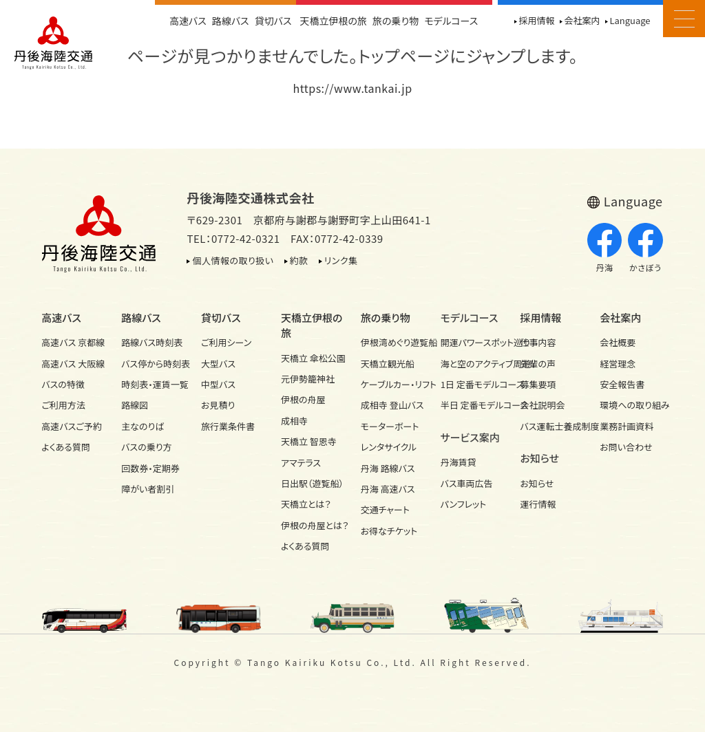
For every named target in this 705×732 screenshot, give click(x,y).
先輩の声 (538, 363)
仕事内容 (538, 342)
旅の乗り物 (395, 21)
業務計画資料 (626, 426)
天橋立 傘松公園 (312, 358)
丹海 (604, 248)
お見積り (218, 404)
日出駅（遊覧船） (312, 483)
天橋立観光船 (387, 363)
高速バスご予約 (71, 426)
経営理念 (617, 363)
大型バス (218, 363)
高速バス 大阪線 (73, 363)
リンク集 (341, 260)
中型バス (218, 384)
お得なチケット (389, 530)
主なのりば (142, 426)
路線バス (230, 21)
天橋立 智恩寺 (309, 441)
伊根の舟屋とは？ (312, 525)
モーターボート (390, 426)
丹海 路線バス (388, 468)
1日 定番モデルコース (472, 384)
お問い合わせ (626, 446)
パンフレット (464, 503)
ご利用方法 (63, 404)
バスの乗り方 (146, 446)
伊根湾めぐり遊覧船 (392, 342)
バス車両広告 (467, 483)
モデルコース (451, 21)
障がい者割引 (147, 488)
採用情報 (536, 20)
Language (629, 20)
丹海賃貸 (458, 462)
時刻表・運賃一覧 (153, 384)
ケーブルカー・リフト (392, 384)
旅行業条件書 (228, 426)
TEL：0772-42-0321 (233, 238)
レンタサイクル (389, 446)
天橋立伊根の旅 (334, 21)
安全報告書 (622, 384)
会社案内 (582, 20)
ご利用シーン (226, 342)
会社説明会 (542, 404)
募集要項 (538, 384)
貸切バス (273, 21)
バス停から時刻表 (153, 363)
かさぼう (645, 248)
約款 (299, 260)
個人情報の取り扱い (232, 260)
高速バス (188, 21)
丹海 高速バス (388, 488)
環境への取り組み (631, 404)
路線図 (134, 404)
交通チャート (385, 509)
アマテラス (301, 462)
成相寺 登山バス (392, 404)
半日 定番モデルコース (472, 404)
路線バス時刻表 (151, 342)
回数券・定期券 (150, 468)
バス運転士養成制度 (551, 426)
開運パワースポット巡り (472, 342)
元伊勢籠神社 (308, 378)
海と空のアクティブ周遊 (472, 363)
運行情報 (538, 503)
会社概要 (617, 342)
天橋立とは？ (306, 503)
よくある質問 (65, 446)
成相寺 (294, 420)
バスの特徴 (63, 384)
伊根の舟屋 (303, 399)
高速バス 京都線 (73, 342)
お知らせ (537, 483)
